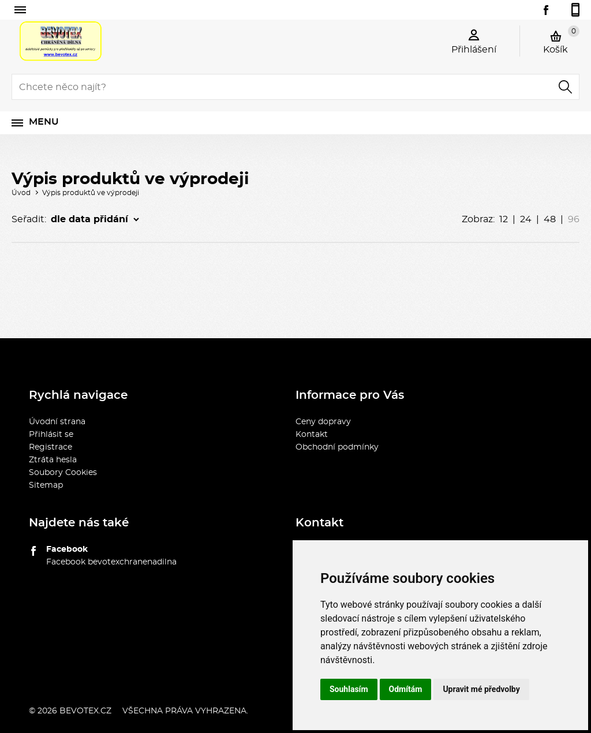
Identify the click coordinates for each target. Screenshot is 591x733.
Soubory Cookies (63, 473)
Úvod (21, 192)
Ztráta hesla (53, 460)
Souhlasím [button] (349, 689)
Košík (561, 39)
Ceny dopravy (323, 422)
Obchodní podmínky (337, 447)
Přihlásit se (51, 435)
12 (503, 219)
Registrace (50, 447)
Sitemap (46, 485)
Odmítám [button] (405, 689)
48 (550, 219)
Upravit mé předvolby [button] (481, 689)
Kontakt (312, 435)
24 (526, 219)
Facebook (67, 549)
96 (573, 219)
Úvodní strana (57, 422)
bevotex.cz (85, 711)
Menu (44, 121)
